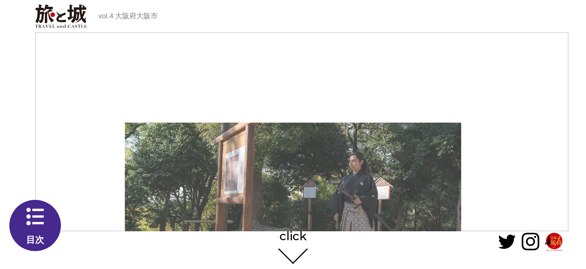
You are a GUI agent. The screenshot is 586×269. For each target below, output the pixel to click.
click (293, 237)
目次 (35, 240)
